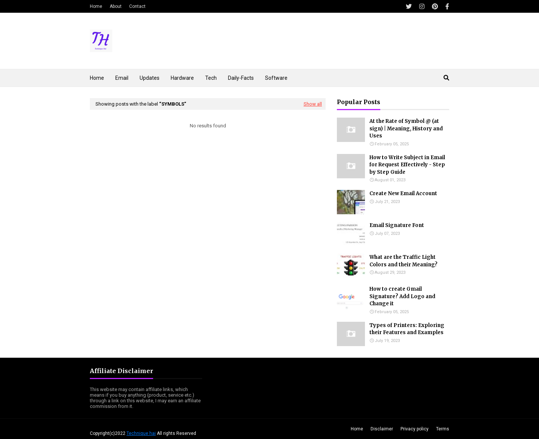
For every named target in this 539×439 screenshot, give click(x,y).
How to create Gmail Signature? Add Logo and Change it (402, 296)
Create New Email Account (403, 193)
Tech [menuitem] (211, 78)
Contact (137, 6)
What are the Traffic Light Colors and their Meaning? (403, 261)
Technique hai (141, 433)
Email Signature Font (396, 225)
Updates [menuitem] (149, 78)
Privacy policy (415, 429)
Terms (442, 429)
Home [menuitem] (97, 78)
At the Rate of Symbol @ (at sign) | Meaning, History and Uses (406, 128)
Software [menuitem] (276, 78)
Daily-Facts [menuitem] (241, 78)
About (116, 6)
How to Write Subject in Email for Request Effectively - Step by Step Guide (407, 164)
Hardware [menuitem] (182, 78)
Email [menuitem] (121, 78)
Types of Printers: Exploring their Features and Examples (406, 329)
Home (96, 6)
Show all (313, 104)
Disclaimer (382, 429)
